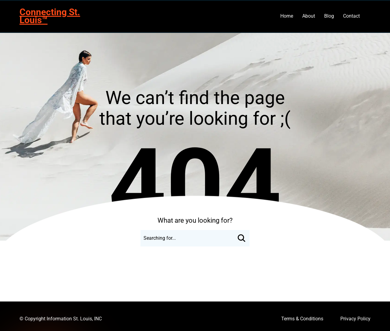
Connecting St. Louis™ (50, 16)
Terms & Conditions (302, 319)
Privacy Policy (355, 319)
